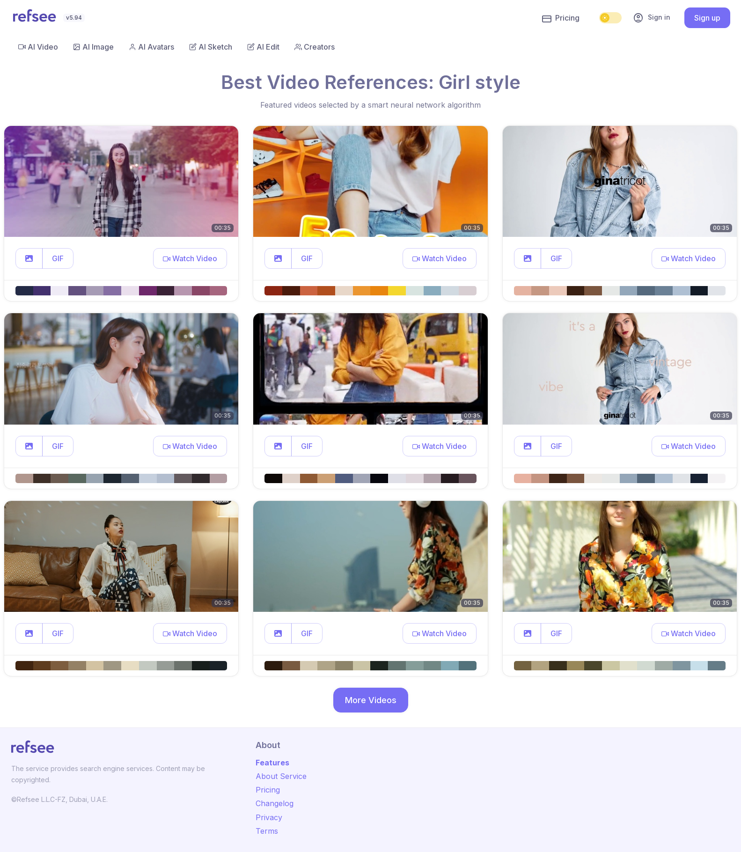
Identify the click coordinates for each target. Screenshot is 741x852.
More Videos (370, 700)
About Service (281, 776)
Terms (267, 831)
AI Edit (263, 46)
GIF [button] (58, 258)
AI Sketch (210, 46)
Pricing (561, 18)
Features (272, 762)
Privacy (269, 817)
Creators (314, 46)
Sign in (651, 17)
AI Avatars (151, 46)
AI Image (93, 46)
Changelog (274, 803)
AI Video (38, 46)
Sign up (707, 17)
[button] (29, 258)
